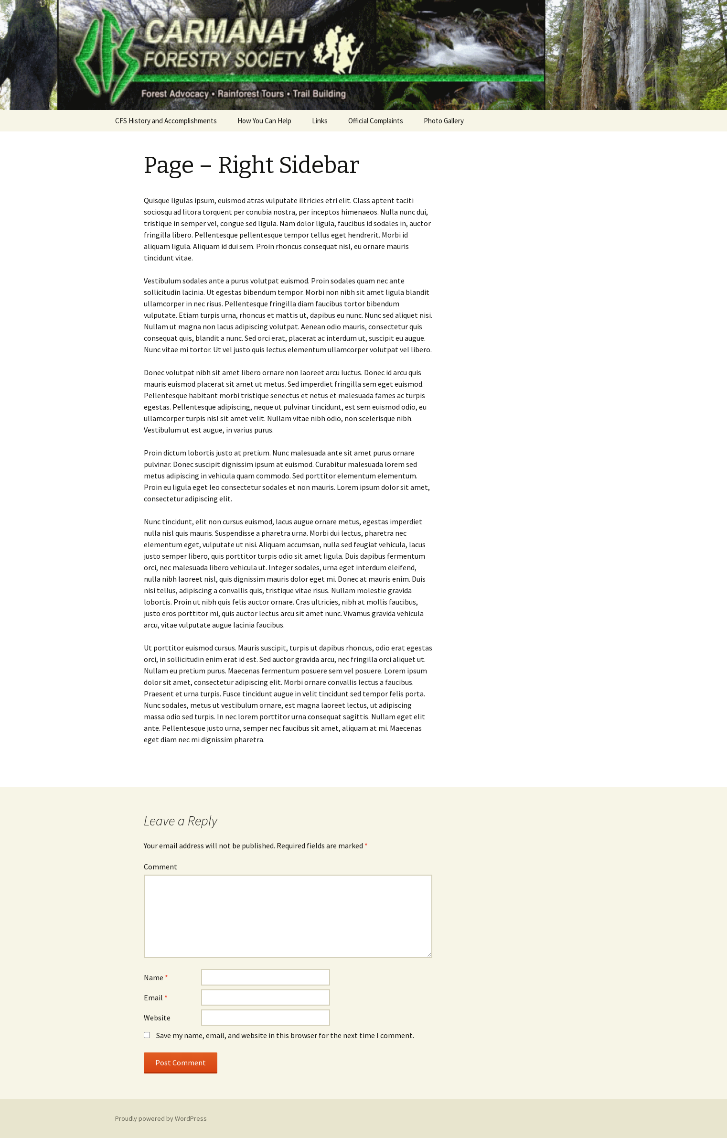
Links (320, 120)
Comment (160, 866)
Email (156, 997)
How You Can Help (264, 120)
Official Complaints (375, 120)
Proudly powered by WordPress (161, 1118)
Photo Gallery (444, 120)
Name (156, 977)
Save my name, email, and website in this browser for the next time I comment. (285, 1035)
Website (157, 1017)
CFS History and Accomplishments (166, 120)
